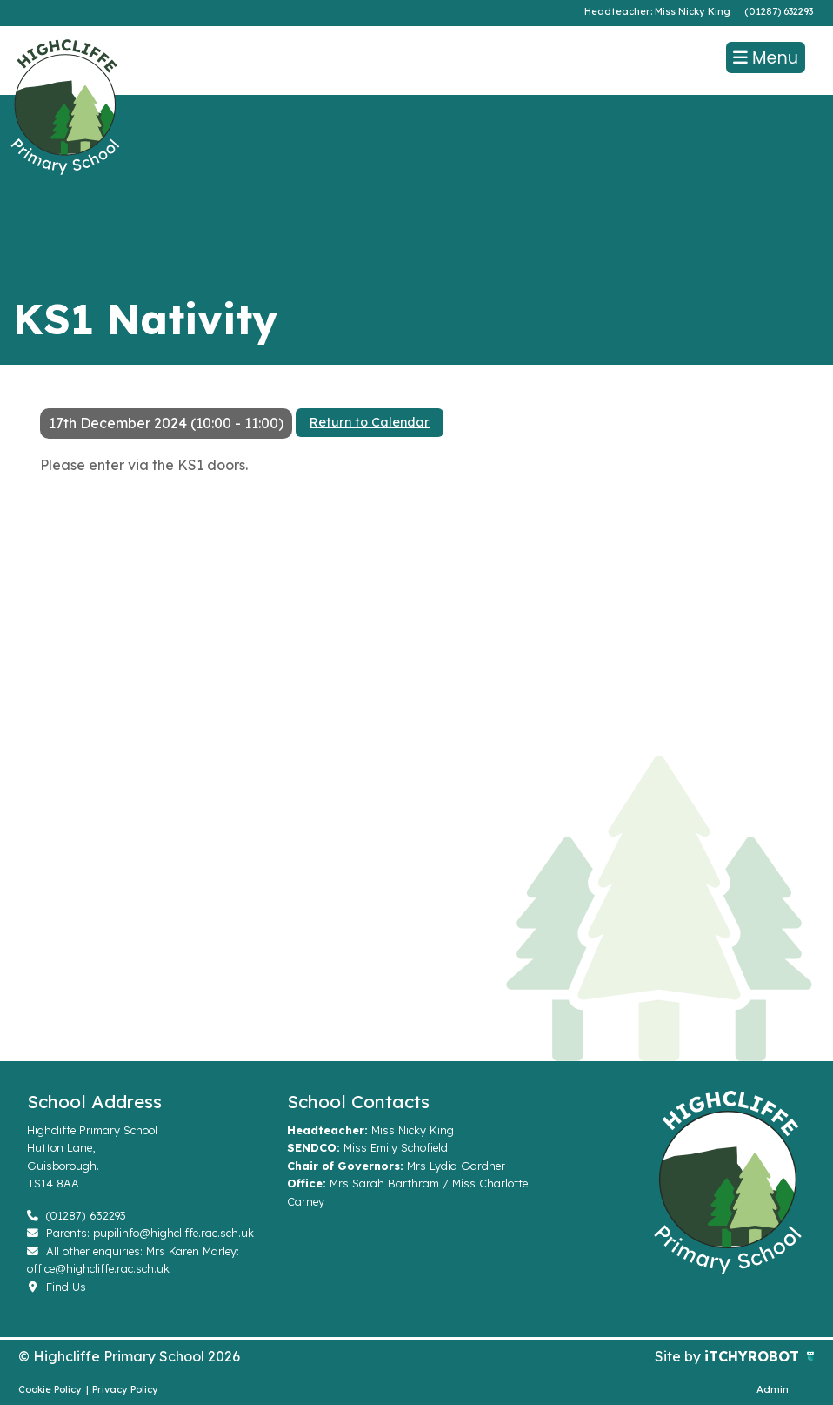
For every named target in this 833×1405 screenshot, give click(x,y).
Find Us (56, 1287)
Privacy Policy (125, 1389)
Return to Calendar (370, 422)
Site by (679, 1356)
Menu (765, 58)
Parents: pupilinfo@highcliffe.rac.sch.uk (140, 1233)
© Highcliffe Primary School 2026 (129, 1356)
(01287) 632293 (778, 11)
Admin (772, 1389)
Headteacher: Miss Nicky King (657, 11)
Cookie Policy (50, 1389)
